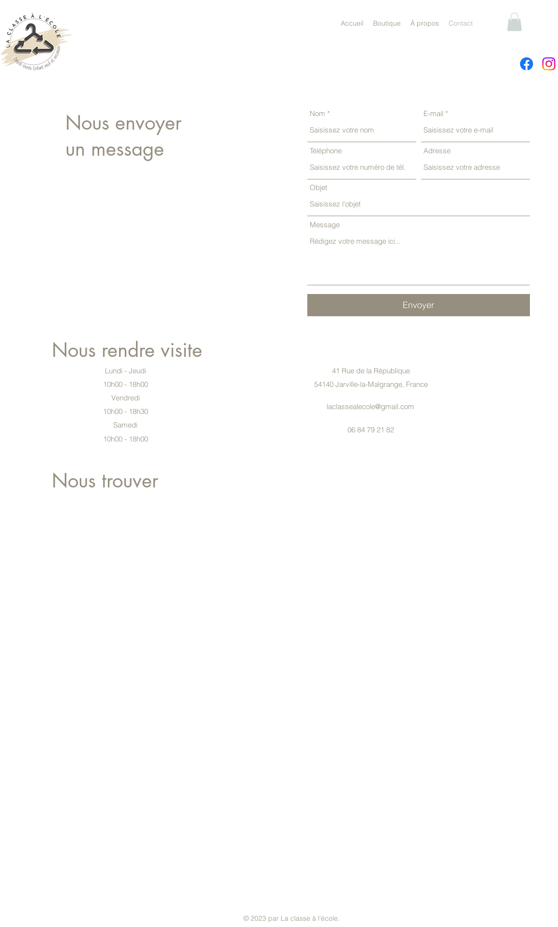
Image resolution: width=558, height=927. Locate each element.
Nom (317, 113)
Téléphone (326, 150)
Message (325, 224)
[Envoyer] (418, 305)
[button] (514, 22)
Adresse (437, 150)
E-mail (433, 113)
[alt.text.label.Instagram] (549, 64)
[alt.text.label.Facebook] (526, 64)
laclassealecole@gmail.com (370, 406)
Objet (318, 187)
